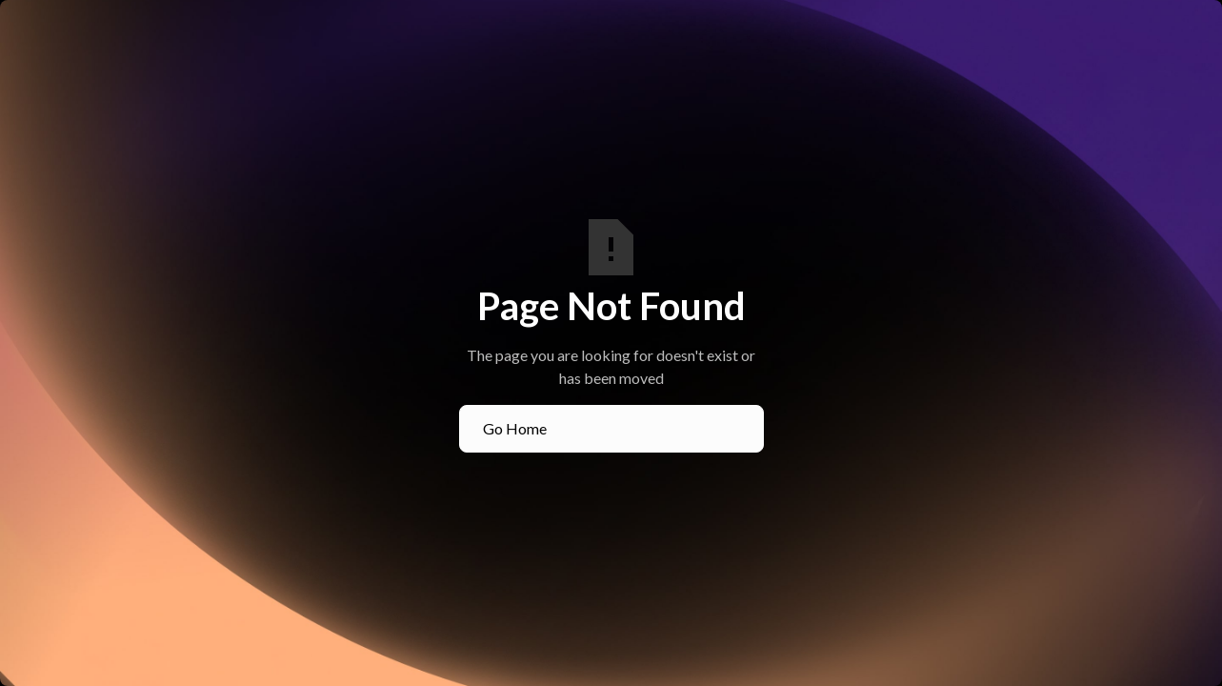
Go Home (515, 428)
